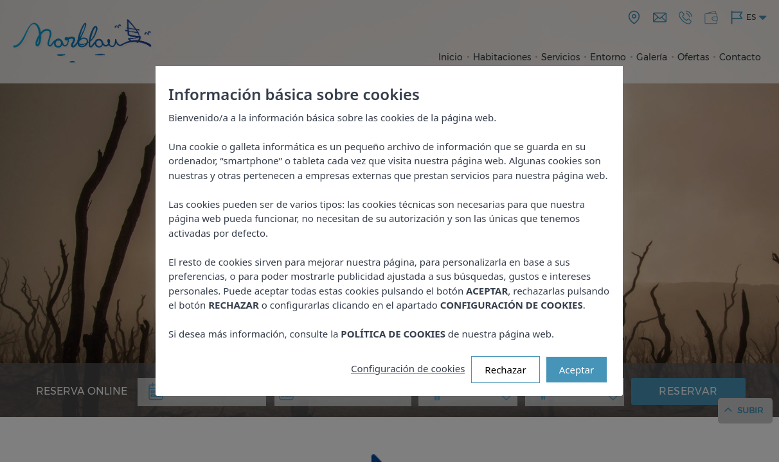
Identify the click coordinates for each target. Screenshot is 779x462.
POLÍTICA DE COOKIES (393, 333)
